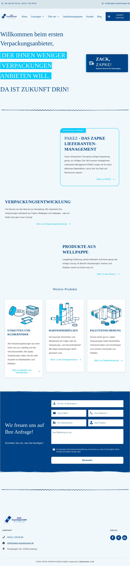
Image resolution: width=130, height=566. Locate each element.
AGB (92, 562)
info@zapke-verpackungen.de (117, 3)
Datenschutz (84, 562)
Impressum (73, 562)
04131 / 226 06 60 (28, 3)
